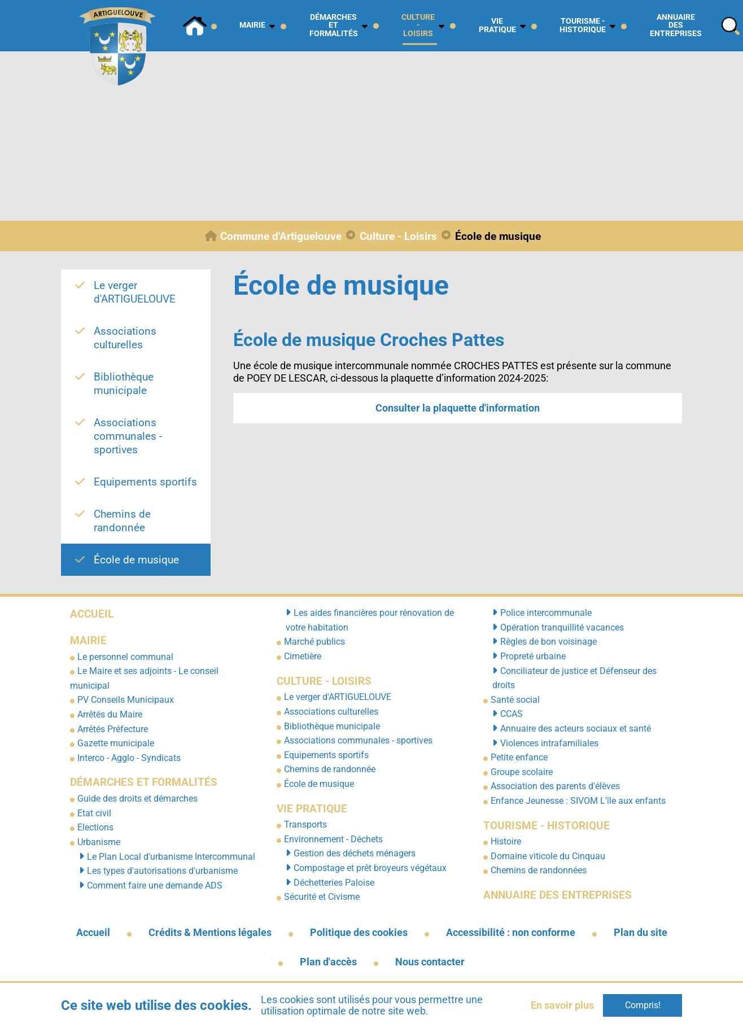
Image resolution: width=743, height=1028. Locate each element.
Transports (305, 824)
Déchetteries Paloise (334, 882)
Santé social (515, 699)
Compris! (643, 1005)
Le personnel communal (125, 656)
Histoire (506, 841)
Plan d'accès (328, 962)
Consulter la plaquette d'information (457, 408)
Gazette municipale (115, 743)
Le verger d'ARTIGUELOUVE (337, 697)
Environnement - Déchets (333, 839)
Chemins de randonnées (539, 870)
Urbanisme (98, 842)
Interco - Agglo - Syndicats (129, 758)
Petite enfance (519, 757)
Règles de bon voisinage (548, 641)
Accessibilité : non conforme (510, 932)
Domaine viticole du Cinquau (548, 856)
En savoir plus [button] (562, 1005)
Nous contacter (430, 962)
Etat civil (94, 813)
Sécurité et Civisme (322, 896)
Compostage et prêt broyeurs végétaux (370, 868)
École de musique (319, 783)
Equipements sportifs (326, 755)
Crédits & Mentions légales (210, 932)
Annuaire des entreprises (557, 895)
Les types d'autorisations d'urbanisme (162, 870)
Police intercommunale (546, 612)
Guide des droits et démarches (137, 798)
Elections (95, 827)
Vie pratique (312, 808)
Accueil (91, 613)
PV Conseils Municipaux (125, 699)
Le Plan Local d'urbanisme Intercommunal (171, 856)
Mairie (88, 640)
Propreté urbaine (533, 656)
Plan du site (640, 932)
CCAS (511, 713)
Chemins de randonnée (329, 769)
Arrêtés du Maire (109, 714)
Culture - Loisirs (324, 681)
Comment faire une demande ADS (154, 885)
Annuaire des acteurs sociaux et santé (575, 728)
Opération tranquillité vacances (562, 627)
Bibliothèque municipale (332, 726)
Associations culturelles (331, 711)
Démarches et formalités (143, 782)
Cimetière (302, 656)
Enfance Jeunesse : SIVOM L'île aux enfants (578, 800)
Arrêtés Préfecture (112, 729)
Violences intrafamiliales (549, 743)
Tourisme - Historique (546, 825)
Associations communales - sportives (358, 740)
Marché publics (314, 641)
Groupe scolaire (522, 772)
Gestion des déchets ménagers (355, 853)
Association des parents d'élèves (555, 786)
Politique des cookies (359, 932)
